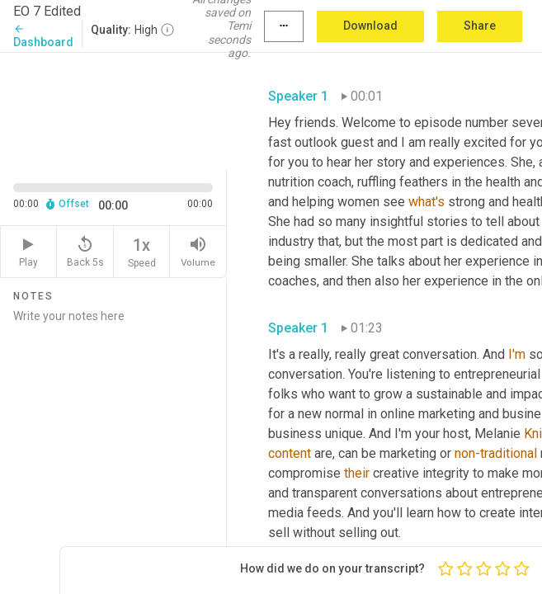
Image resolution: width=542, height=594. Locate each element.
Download (370, 25)
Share (480, 25)
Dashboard (43, 36)
